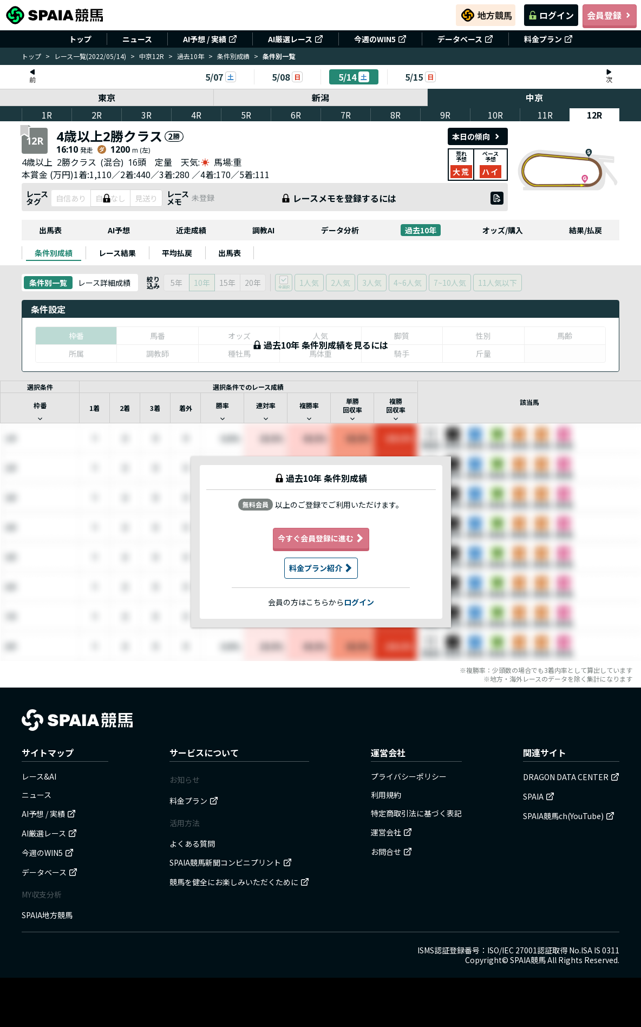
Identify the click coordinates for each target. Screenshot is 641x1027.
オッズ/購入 (502, 230)
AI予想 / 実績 (210, 39)
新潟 (320, 97)
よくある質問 (192, 843)
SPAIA (538, 796)
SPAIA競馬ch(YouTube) (568, 816)
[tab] (54, 253)
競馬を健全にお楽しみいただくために (239, 882)
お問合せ (391, 851)
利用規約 (386, 795)
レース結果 (117, 253)
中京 (534, 97)
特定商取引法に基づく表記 (416, 813)
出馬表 (50, 230)
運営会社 (391, 832)
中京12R (151, 56)
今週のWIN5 (380, 39)
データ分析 (340, 230)
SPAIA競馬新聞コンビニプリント (230, 862)
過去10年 (190, 56)
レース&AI (39, 776)
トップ (80, 39)
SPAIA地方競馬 (47, 915)
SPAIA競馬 (528, 959)
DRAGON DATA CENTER (571, 777)
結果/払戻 (585, 230)
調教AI (263, 230)
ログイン (551, 15)
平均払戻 (177, 253)
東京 (106, 97)
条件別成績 (233, 56)
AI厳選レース (295, 39)
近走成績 (191, 230)
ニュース (137, 39)
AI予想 (118, 230)
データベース (465, 39)
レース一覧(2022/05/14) (90, 56)
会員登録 (609, 15)
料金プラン (548, 39)
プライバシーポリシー (409, 776)
